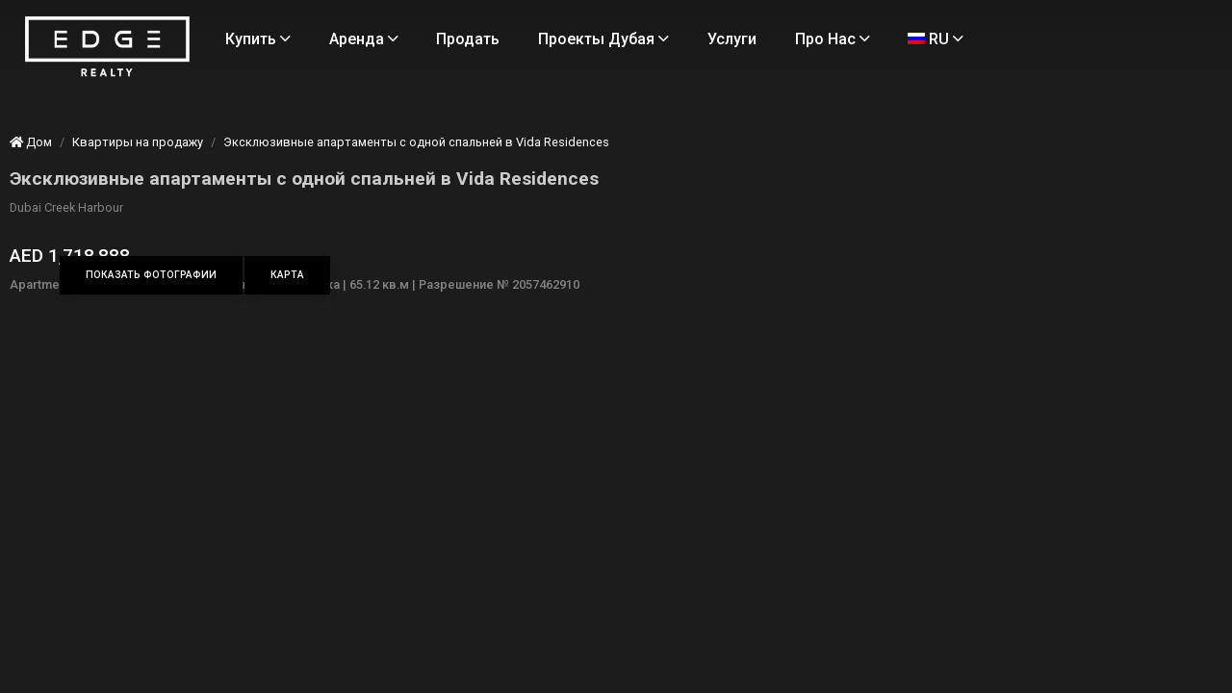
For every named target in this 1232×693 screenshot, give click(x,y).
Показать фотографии (264, 275)
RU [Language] (447, 87)
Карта (401, 275)
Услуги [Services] (813, 39)
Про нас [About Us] (344, 87)
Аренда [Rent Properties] (444, 39)
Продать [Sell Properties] (549, 39)
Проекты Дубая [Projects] (685, 39)
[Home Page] (205, 71)
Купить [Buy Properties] (339, 39)
